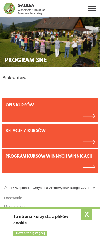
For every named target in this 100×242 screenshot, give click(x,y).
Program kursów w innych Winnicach (49, 156)
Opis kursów (20, 105)
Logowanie (13, 198)
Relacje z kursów (26, 130)
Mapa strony (14, 206)
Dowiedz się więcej (30, 233)
